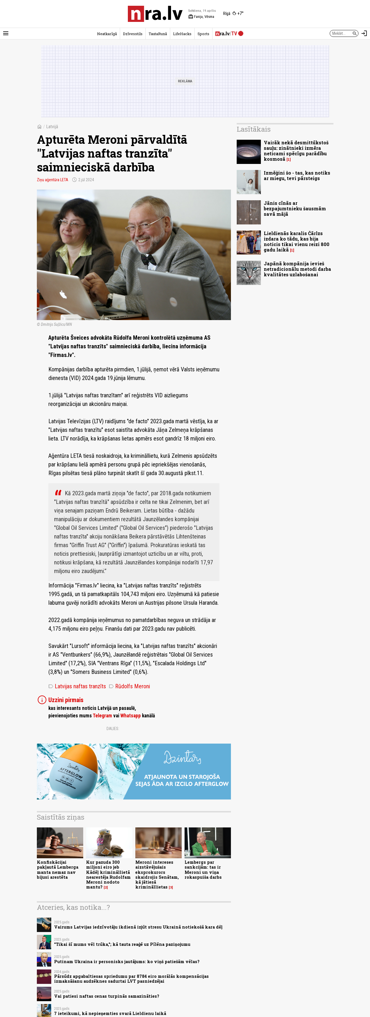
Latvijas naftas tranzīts (77, 686)
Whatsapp (130, 716)
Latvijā (52, 126)
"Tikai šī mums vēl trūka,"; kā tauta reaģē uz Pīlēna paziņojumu (122, 944)
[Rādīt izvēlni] (6, 33)
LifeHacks (182, 33)
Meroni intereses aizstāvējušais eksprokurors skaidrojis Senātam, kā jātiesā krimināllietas (157, 874)
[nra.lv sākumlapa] (155, 14)
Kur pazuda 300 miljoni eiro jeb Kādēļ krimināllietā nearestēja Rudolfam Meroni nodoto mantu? (108, 874)
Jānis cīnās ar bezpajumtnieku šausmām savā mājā (295, 208)
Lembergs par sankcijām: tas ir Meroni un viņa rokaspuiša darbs (203, 869)
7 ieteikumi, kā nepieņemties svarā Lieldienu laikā (110, 1013)
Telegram (102, 716)
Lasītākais (254, 129)
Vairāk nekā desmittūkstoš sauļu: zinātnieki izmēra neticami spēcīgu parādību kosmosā (296, 150)
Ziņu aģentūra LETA (52, 179)
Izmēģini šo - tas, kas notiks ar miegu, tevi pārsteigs (297, 175)
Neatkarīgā (107, 33)
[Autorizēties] (364, 33)
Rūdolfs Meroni (129, 686)
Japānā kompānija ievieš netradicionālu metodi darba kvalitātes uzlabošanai (297, 268)
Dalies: (113, 728)
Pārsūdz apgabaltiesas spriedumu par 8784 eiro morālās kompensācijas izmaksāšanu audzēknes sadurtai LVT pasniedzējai (131, 978)
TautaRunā (158, 33)
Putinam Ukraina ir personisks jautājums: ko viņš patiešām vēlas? (127, 961)
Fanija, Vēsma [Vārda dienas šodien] (201, 17)
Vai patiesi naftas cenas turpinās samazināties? (106, 996)
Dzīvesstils (133, 33)
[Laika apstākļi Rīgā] (233, 14)
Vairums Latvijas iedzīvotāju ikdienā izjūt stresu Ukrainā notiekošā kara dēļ (138, 927)
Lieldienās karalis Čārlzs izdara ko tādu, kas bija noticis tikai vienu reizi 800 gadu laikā (296, 241)
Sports (203, 33)
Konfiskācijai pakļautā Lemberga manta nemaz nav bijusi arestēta (57, 869)
